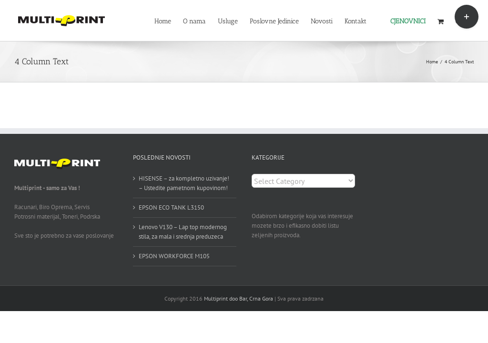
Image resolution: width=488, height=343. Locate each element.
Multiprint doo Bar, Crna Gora (238, 298)
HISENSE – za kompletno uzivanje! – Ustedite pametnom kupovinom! (184, 183)
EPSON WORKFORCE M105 (174, 256)
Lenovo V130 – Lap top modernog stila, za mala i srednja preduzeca (183, 232)
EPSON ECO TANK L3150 (171, 207)
